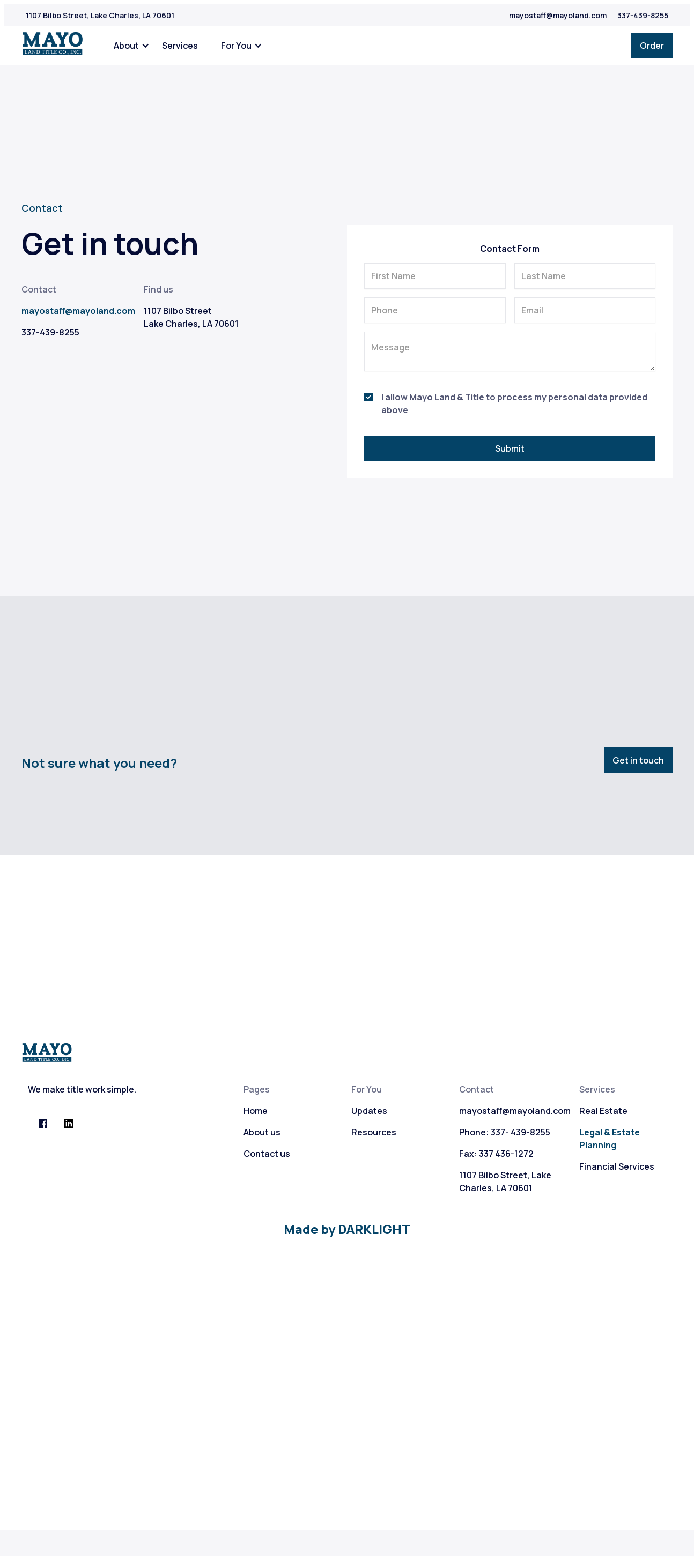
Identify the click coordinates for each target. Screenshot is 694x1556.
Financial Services (616, 1166)
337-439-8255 (642, 15)
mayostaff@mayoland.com (558, 15)
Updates (369, 1111)
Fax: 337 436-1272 (496, 1153)
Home (255, 1111)
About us (261, 1132)
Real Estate (603, 1111)
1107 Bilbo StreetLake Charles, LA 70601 (191, 317)
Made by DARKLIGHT (347, 1229)
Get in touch (638, 760)
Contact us (266, 1153)
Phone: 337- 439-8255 (504, 1132)
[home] (52, 44)
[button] (130, 45)
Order (652, 45)
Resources (373, 1132)
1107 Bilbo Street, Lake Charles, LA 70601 (100, 15)
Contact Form (510, 249)
